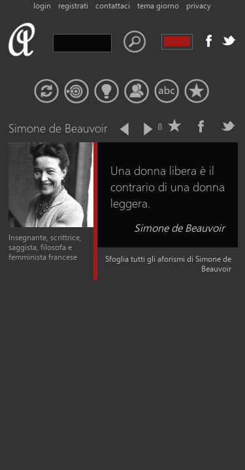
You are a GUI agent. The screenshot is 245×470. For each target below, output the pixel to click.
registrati (73, 5)
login (42, 5)
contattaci (112, 5)
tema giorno (158, 5)
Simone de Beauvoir (179, 227)
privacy (198, 5)
